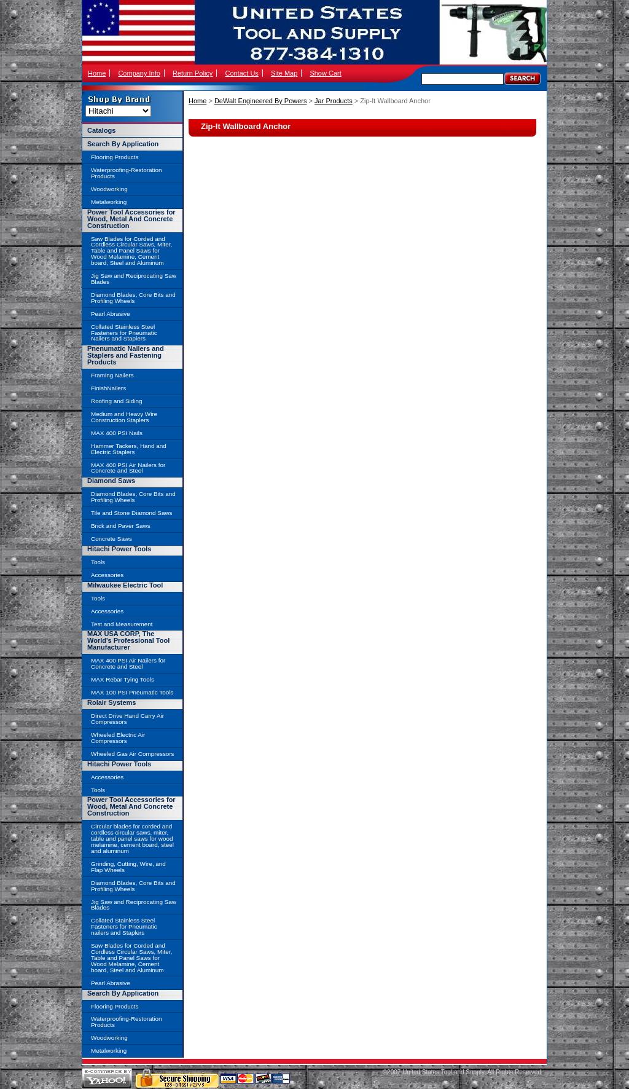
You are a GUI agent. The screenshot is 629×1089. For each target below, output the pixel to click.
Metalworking (109, 202)
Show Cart (325, 73)
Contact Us (241, 73)
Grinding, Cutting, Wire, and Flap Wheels (128, 866)
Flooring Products (114, 157)
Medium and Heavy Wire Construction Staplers (124, 417)
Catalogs (101, 130)
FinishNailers (108, 388)
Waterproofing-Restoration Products (126, 173)
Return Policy (193, 73)
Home (97, 73)
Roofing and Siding (116, 401)
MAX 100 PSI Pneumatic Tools (132, 692)
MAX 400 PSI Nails (117, 433)
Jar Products (333, 100)
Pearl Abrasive (110, 313)
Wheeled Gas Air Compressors (132, 753)
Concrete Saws (111, 538)
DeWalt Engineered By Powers (260, 100)
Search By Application (122, 143)
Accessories (107, 575)
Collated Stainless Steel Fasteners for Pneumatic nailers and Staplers (124, 926)
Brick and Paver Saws (120, 525)
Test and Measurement (121, 624)
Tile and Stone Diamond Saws (131, 512)
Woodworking (109, 189)
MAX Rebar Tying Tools (122, 679)
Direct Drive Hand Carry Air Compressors (127, 718)
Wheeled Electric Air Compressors (118, 737)
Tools (98, 562)
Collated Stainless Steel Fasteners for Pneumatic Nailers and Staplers (124, 332)
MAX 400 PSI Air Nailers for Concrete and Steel (128, 468)
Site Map (284, 73)
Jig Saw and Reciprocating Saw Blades (133, 278)
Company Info (139, 73)
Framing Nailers (112, 375)
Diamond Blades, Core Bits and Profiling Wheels (133, 297)
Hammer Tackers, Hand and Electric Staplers (128, 448)
